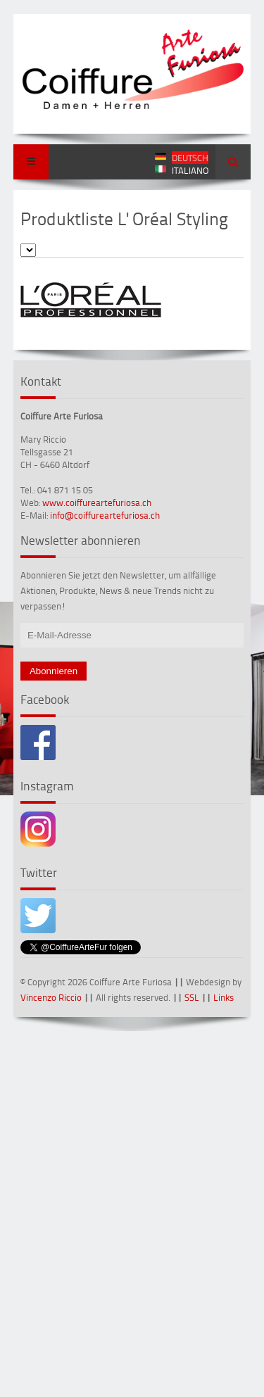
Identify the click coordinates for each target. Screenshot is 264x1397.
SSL (191, 997)
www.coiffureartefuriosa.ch (96, 502)
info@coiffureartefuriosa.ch (105, 515)
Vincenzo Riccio (51, 997)
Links (223, 997)
